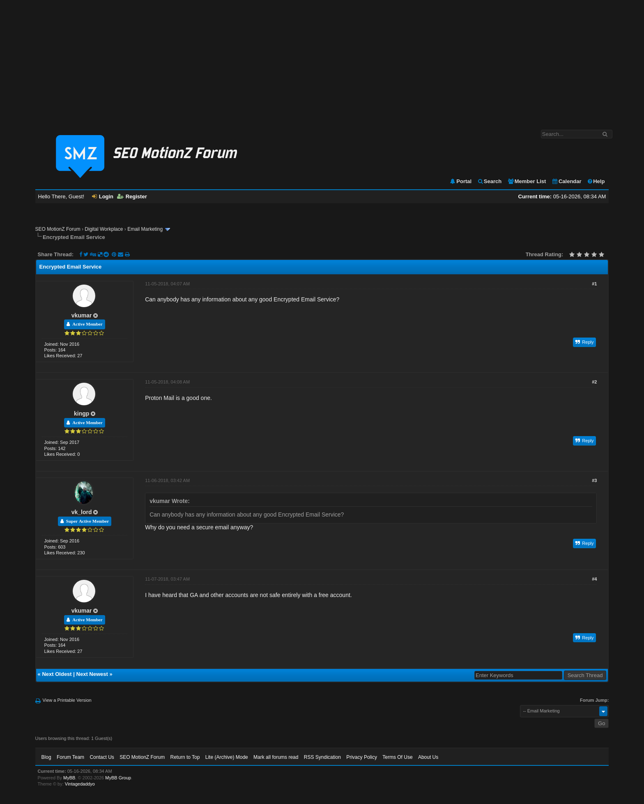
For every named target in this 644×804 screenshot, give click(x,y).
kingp (81, 413)
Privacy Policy (361, 757)
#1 (594, 283)
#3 (594, 480)
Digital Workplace (104, 229)
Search (489, 181)
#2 (594, 381)
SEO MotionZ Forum (57, 229)
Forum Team (70, 757)
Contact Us (102, 757)
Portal (460, 181)
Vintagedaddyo (80, 783)
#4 (594, 579)
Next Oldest (56, 674)
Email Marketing (145, 229)
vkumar (81, 315)
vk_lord (81, 512)
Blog (46, 757)
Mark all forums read (275, 757)
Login (102, 196)
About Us (428, 757)
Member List (526, 181)
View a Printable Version (67, 700)
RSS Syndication (322, 757)
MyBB (69, 777)
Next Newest (92, 674)
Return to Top (185, 757)
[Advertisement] (322, 60)
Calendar (567, 181)
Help (596, 181)
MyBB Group (118, 777)
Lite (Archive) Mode (226, 757)
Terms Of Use (397, 757)
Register (132, 196)
